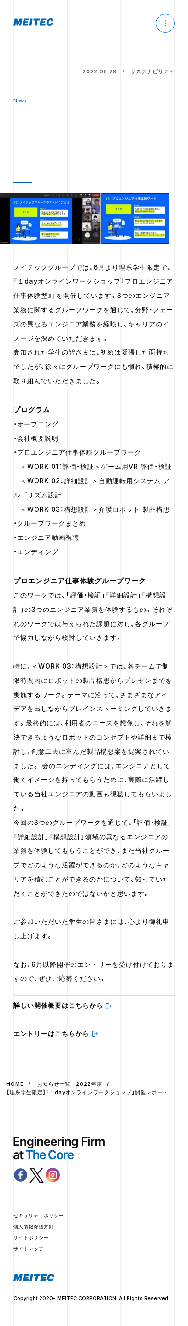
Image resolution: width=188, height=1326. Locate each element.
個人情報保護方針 (33, 1226)
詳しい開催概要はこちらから (58, 1005)
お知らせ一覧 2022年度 (69, 1084)
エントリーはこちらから (51, 1033)
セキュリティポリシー (38, 1215)
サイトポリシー (31, 1237)
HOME (15, 1084)
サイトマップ (28, 1248)
